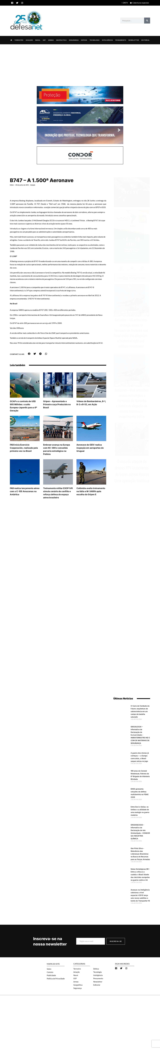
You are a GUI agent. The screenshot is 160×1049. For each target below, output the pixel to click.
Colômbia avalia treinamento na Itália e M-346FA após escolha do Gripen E (90, 500)
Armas (51, 40)
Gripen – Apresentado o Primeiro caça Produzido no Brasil (57, 413)
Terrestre (18, 40)
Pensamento (120, 40)
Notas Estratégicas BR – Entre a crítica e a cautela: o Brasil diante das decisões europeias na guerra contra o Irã (140, 874)
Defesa (84, 40)
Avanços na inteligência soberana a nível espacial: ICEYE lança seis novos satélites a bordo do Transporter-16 (140, 895)
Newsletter (134, 40)
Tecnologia (95, 40)
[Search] (147, 21)
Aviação (29, 40)
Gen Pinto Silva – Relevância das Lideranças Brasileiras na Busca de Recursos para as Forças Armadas (140, 853)
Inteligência (107, 40)
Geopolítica (61, 40)
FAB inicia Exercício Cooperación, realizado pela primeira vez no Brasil (24, 456)
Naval (37, 40)
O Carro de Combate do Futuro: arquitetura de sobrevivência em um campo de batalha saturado (140, 711)
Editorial (145, 40)
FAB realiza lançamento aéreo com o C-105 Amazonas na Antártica (24, 500)
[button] (29, 362)
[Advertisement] (80, 62)
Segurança (74, 40)
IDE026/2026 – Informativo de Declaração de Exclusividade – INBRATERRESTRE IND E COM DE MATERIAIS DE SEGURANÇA (140, 735)
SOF (44, 40)
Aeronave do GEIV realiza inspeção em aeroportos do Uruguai (90, 456)
